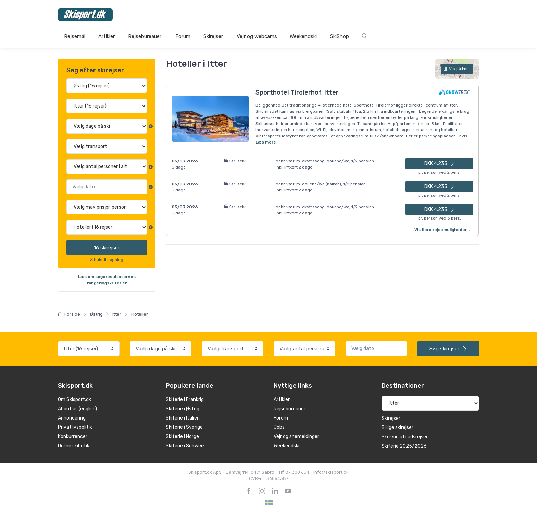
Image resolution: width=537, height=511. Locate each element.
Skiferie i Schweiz (185, 446)
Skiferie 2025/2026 (404, 446)
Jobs (279, 427)
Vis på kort (457, 68)
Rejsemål (74, 36)
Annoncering (72, 418)
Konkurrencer (72, 436)
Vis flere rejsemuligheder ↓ (442, 229)
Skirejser (213, 36)
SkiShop (339, 36)
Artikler (106, 36)
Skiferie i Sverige (184, 427)
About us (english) (77, 409)
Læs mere (265, 142)
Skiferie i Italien (183, 418)
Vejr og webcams (257, 36)
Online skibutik (73, 446)
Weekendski (303, 36)
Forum (182, 36)
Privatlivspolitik (75, 427)
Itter (116, 314)
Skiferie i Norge (182, 436)
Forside (69, 314)
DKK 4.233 (439, 163)
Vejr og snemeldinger (296, 436)
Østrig (96, 314)
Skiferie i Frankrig (185, 399)
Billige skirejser (397, 428)
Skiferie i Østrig (182, 409)
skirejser (107, 248)
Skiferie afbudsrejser (405, 437)
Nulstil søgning (108, 259)
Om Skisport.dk (74, 399)
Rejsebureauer (144, 36)
